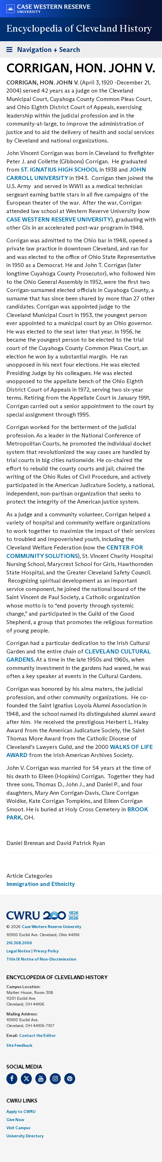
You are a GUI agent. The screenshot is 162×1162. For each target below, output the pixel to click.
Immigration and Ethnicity (40, 883)
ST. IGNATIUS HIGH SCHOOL (60, 169)
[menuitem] (81, 1111)
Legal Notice (18, 951)
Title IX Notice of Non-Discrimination (41, 959)
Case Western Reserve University (51, 926)
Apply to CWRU (21, 1111)
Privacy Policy (46, 951)
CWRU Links (21, 1101)
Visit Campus (18, 1127)
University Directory (25, 1135)
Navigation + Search (41, 51)
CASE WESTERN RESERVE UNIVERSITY (58, 219)
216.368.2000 (19, 942)
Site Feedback (19, 1045)
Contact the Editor (37, 1035)
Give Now (15, 1119)
